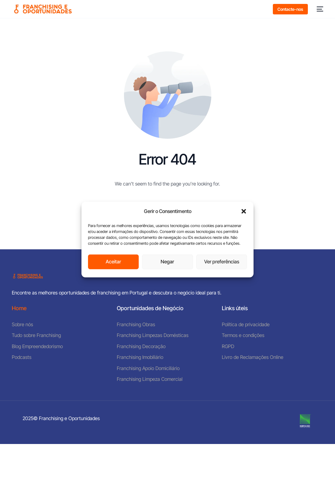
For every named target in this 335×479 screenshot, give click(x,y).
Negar (167, 261)
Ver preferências (221, 261)
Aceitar (113, 261)
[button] (243, 211)
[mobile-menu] (318, 9)
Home (19, 308)
